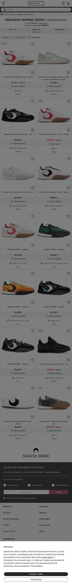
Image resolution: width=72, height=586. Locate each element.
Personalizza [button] (36, 579)
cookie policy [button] (47, 557)
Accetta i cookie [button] (36, 574)
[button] (69, 544)
